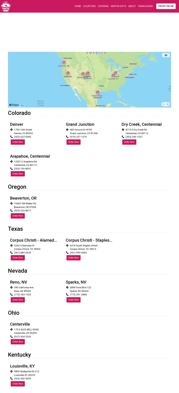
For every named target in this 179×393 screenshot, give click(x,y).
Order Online (166, 6)
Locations (89, 6)
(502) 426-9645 (22, 378)
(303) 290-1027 (134, 136)
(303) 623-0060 (22, 136)
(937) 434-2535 (22, 336)
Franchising (145, 6)
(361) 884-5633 (22, 252)
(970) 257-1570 (78, 136)
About (132, 6)
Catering (103, 6)
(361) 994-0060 (78, 252)
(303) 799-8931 (22, 168)
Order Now (18, 142)
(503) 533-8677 (22, 210)
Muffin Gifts (118, 6)
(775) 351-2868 (78, 294)
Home (78, 6)
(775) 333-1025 (22, 294)
